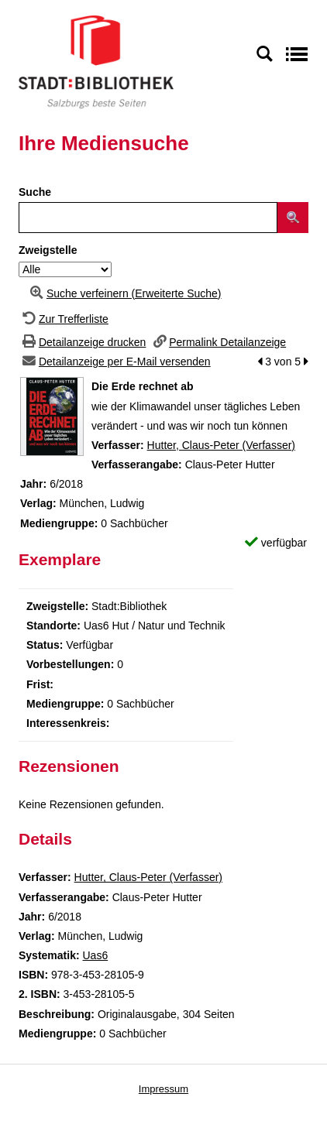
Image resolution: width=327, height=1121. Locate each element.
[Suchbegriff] (148, 217)
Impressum (163, 1089)
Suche (35, 192)
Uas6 (95, 955)
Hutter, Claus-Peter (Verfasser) (221, 445)
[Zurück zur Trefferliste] (63, 319)
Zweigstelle (48, 250)
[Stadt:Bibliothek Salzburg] (96, 61)
